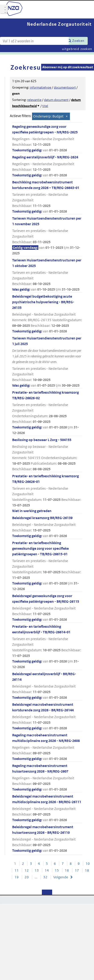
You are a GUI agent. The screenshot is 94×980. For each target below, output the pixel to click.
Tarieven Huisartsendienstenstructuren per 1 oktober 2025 (47, 275)
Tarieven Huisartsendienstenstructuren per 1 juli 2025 (47, 362)
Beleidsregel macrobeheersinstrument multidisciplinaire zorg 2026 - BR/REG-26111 (47, 808)
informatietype (40, 87)
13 (37, 870)
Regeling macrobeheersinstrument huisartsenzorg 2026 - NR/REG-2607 (47, 777)
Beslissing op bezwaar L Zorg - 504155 (47, 455)
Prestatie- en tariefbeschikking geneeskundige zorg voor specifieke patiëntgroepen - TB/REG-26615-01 (47, 566)
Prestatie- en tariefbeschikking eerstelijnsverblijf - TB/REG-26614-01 (47, 647)
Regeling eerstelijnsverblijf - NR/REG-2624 (47, 166)
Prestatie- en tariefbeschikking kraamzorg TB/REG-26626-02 (47, 413)
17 (77, 870)
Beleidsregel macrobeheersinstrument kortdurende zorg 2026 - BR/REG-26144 (47, 716)
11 (16, 870)
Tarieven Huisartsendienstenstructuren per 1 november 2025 (47, 236)
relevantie (34, 100)
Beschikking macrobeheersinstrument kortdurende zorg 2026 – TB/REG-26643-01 (47, 197)
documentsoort (65, 87)
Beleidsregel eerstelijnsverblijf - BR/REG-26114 (47, 686)
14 (47, 870)
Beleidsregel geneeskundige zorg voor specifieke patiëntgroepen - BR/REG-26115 (47, 608)
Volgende (60, 877)
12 (27, 870)
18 (87, 870)
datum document (56, 100)
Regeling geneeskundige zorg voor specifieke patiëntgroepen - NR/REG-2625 (47, 138)
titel (45, 106)
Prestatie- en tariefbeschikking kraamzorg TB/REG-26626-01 (47, 494)
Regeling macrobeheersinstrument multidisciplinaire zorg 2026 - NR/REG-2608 (47, 747)
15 (57, 870)
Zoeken (78, 41)
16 (67, 870)
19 (16, 877)
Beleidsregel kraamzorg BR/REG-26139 (47, 527)
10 (88, 863)
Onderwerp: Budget (48, 116)
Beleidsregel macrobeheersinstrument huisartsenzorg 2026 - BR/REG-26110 (47, 839)
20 (27, 877)
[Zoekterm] (34, 41)
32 (45, 877)
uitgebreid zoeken (77, 49)
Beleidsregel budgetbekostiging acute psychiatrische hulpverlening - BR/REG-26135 (47, 314)
